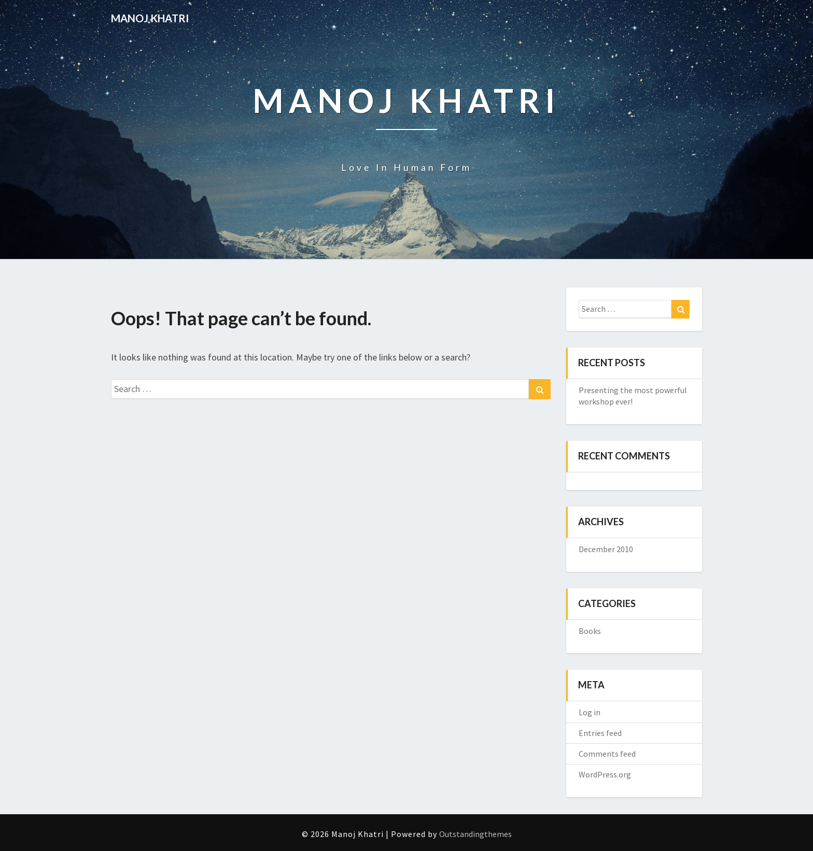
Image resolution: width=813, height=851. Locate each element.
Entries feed (600, 733)
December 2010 (606, 549)
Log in (589, 712)
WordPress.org (605, 774)
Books (590, 631)
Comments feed (607, 753)
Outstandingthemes (475, 834)
